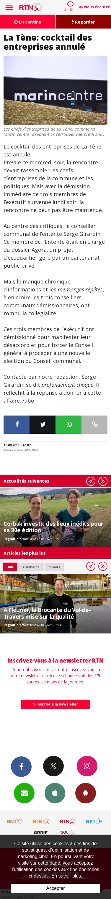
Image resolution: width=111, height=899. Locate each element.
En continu (27, 22)
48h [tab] (10, 567)
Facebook (21, 766)
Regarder (83, 22)
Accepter (55, 888)
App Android (85, 793)
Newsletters (24, 793)
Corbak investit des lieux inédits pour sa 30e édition (53, 527)
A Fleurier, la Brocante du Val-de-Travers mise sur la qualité (47, 613)
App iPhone (55, 793)
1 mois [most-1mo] (54, 567)
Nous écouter (97, 6)
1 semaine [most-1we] (31, 567)
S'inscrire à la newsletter (55, 704)
